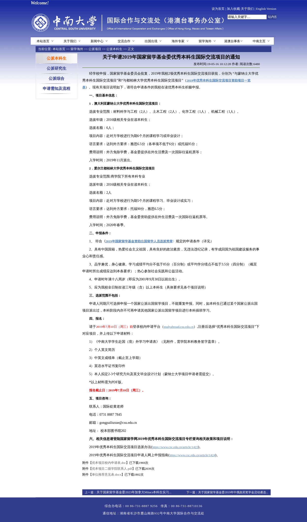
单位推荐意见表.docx (106, 474)
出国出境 (151, 41)
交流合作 (124, 41)
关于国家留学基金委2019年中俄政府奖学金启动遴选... (233, 492)
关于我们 (247, 9)
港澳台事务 (232, 41)
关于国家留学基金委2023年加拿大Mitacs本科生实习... (134, 492)
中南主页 (259, 41)
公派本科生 (114, 49)
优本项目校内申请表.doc (109, 463)
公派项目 (94, 49)
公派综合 (56, 78)
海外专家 (178, 41)
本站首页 (43, 41)
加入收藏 (233, 9)
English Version (266, 9)
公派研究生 (56, 68)
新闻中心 (97, 41)
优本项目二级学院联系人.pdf (112, 468)
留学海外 (205, 41)
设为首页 (218, 9)
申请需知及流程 (56, 88)
